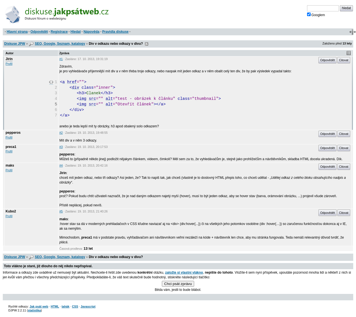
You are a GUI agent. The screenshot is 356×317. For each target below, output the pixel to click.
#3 (61, 146)
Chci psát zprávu (178, 284)
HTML (55, 306)
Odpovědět (39, 32)
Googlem (316, 15)
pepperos (13, 133)
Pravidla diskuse (115, 32)
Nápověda (91, 32)
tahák (65, 306)
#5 (61, 211)
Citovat (343, 60)
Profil (9, 63)
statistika (34, 310)
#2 (61, 132)
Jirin (9, 59)
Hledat (75, 32)
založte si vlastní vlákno (184, 272)
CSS (75, 306)
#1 (61, 59)
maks (10, 165)
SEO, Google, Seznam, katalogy (60, 44)
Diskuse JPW (14, 44)
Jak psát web (38, 306)
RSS (146, 44)
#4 (61, 165)
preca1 (11, 147)
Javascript (88, 306)
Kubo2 (11, 211)
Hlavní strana (17, 32)
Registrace (59, 32)
